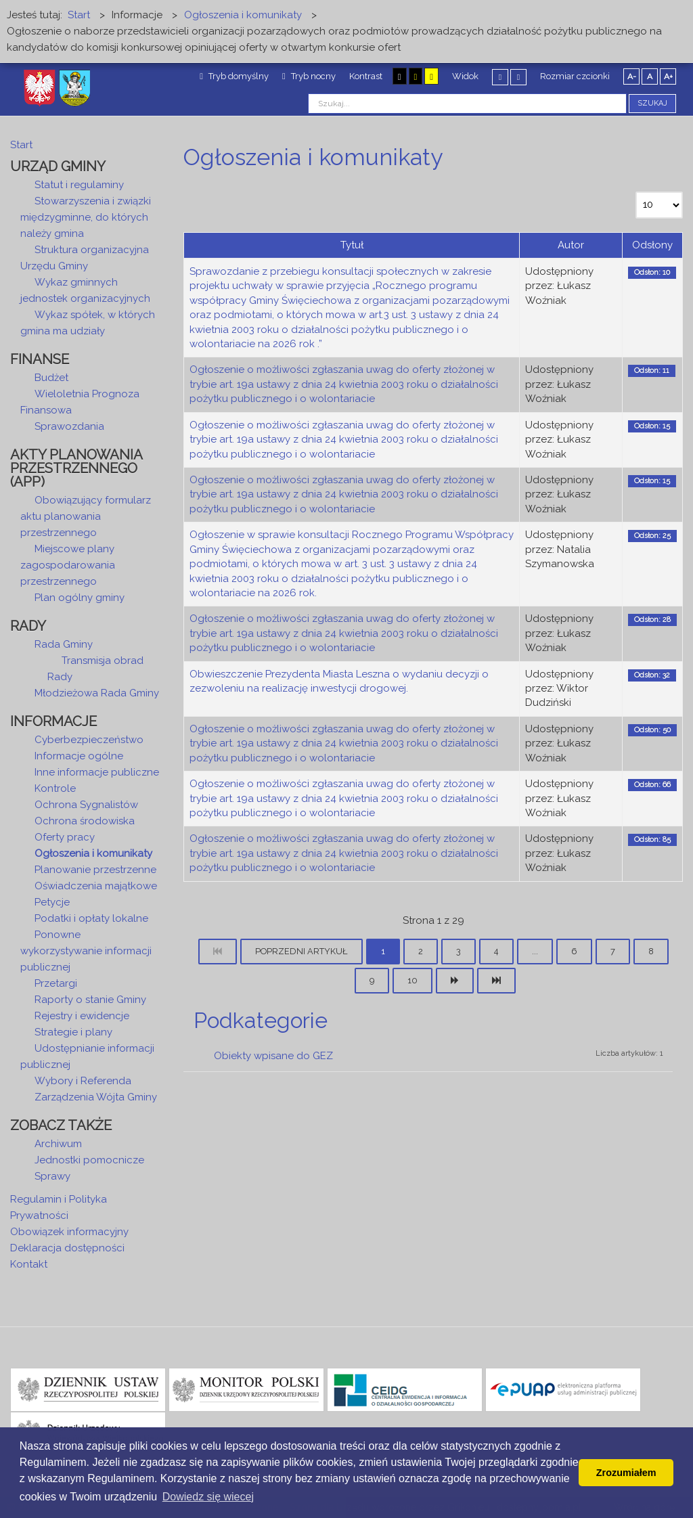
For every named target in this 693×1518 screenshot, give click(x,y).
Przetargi (56, 983)
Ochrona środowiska (85, 821)
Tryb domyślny (234, 76)
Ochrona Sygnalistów (86, 805)
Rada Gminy (64, 644)
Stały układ (500, 77)
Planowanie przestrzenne (95, 870)
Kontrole (55, 788)
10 (412, 980)
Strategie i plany (73, 1032)
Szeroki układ (518, 77)
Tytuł (351, 245)
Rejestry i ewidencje (82, 1016)
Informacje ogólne (79, 756)
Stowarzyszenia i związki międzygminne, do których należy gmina (85, 217)
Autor (571, 245)
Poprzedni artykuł (301, 951)
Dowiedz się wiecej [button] (208, 1496)
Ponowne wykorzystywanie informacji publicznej (86, 951)
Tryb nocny (309, 76)
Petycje (52, 902)
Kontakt (28, 1264)
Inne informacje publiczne (97, 772)
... (535, 951)
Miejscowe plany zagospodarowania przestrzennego (67, 565)
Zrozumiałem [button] (626, 1472)
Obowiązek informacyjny (69, 1232)
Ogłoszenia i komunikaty (93, 853)
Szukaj (652, 103)
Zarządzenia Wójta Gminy (96, 1097)
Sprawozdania (69, 426)
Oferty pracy (65, 837)
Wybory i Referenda (83, 1081)
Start (21, 145)
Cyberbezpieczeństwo (89, 740)
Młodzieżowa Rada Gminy (97, 693)
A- (631, 76)
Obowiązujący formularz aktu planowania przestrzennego (85, 516)
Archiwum (58, 1144)
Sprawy (52, 1176)
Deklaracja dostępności (67, 1248)
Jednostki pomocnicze (89, 1160)
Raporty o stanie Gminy (90, 1000)
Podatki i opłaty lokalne (91, 918)
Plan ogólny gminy (80, 597)
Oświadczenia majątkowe (96, 886)
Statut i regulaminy (79, 185)
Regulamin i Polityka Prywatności (58, 1207)
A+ (668, 76)
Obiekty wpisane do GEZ (273, 1056)
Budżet (51, 378)
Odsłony (652, 245)
